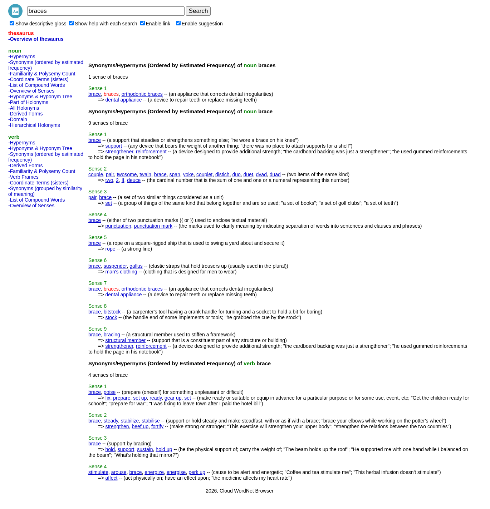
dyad (261, 174)
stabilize (130, 421)
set (108, 203)
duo (236, 174)
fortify (157, 426)
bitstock (112, 312)
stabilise (151, 421)
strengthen (117, 426)
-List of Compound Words (36, 85)
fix (107, 398)
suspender (115, 266)
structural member (125, 340)
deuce (134, 180)
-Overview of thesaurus (36, 39)
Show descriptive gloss (38, 23)
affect (111, 478)
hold (109, 449)
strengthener (119, 151)
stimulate (98, 472)
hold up (164, 449)
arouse (119, 472)
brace (94, 94)
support (113, 146)
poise (110, 392)
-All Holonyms (23, 108)
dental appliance (123, 100)
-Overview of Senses (31, 91)
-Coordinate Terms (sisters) (38, 79)
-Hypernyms (21, 56)
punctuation (118, 226)
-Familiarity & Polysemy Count (41, 73)
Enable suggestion (199, 23)
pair (110, 174)
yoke (188, 174)
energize (154, 472)
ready (156, 398)
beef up (140, 426)
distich (222, 174)
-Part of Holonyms (28, 102)
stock (111, 317)
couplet (204, 174)
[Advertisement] (36, 318)
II (123, 180)
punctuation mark (153, 226)
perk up (196, 472)
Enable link (155, 23)
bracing (112, 334)
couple (95, 174)
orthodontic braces (142, 94)
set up (140, 398)
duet (248, 174)
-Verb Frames (23, 177)
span (175, 174)
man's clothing (121, 272)
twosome (127, 174)
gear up (173, 398)
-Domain (17, 119)
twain (145, 174)
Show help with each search (103, 23)
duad (275, 174)
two (109, 180)
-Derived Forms (25, 114)
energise (176, 472)
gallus (136, 266)
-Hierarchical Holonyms (34, 125)
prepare (121, 398)
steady (111, 421)
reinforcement (151, 151)
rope (110, 249)
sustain (145, 449)
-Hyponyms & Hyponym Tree (40, 96)
